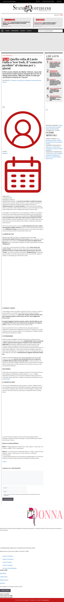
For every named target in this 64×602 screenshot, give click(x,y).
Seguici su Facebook (8, 556)
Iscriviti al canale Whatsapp (10, 568)
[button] (2, 31)
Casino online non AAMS (6, 595)
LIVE (47, 109)
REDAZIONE (59, 1)
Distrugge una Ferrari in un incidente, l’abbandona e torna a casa (55, 98)
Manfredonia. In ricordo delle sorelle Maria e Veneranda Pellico (54, 91)
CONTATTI (38, 1)
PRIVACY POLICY (4, 580)
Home (3, 55)
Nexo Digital (7, 379)
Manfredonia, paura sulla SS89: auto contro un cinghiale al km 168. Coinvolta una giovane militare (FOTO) (55, 82)
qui (16, 375)
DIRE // (4, 461)
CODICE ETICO (3, 576)
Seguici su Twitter (7, 562)
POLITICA (29, 30)
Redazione (5, 153)
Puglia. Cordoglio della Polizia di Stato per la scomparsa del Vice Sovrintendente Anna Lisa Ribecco (55, 65)
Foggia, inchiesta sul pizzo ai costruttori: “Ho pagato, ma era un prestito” (45, 23)
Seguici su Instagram (8, 559)
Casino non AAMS (4, 594)
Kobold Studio (45, 600)
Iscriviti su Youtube (7, 565)
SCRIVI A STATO (5, 590)
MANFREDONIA (14, 30)
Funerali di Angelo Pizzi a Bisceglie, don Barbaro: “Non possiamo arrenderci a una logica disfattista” (16, 23)
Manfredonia (9, 55)
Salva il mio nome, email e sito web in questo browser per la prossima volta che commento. (22, 495)
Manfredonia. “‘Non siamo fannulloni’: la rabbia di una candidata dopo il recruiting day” (55, 74)
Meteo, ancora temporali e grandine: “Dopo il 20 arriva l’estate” (54, 127)
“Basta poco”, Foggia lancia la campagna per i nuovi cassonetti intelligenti (54, 148)
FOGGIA (7, 30)
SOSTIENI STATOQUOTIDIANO (48, 1)
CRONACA (22, 30)
